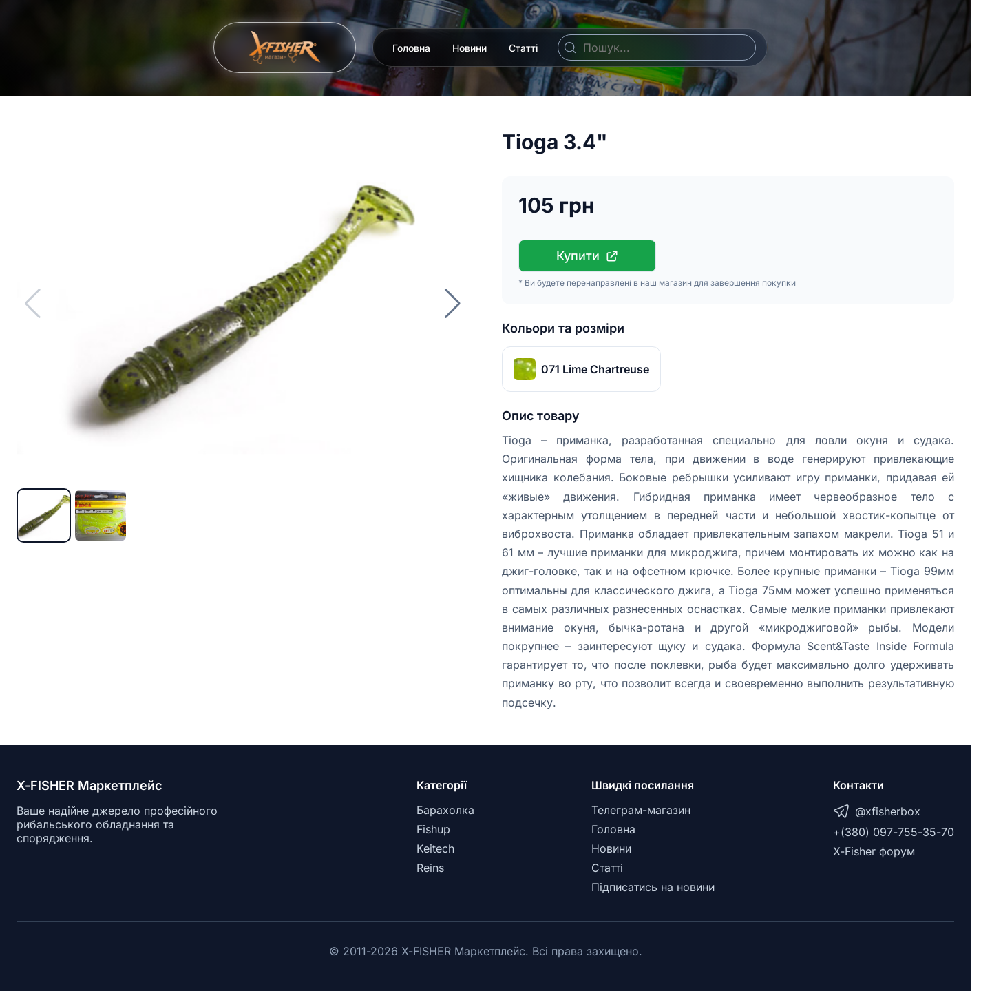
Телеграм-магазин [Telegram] (640, 810)
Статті (523, 48)
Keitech (435, 848)
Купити (587, 256)
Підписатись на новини (653, 887)
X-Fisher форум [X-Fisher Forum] (874, 851)
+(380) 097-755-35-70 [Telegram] (893, 832)
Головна (411, 48)
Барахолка (445, 810)
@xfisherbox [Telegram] (876, 811)
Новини (469, 48)
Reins (430, 868)
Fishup (433, 829)
